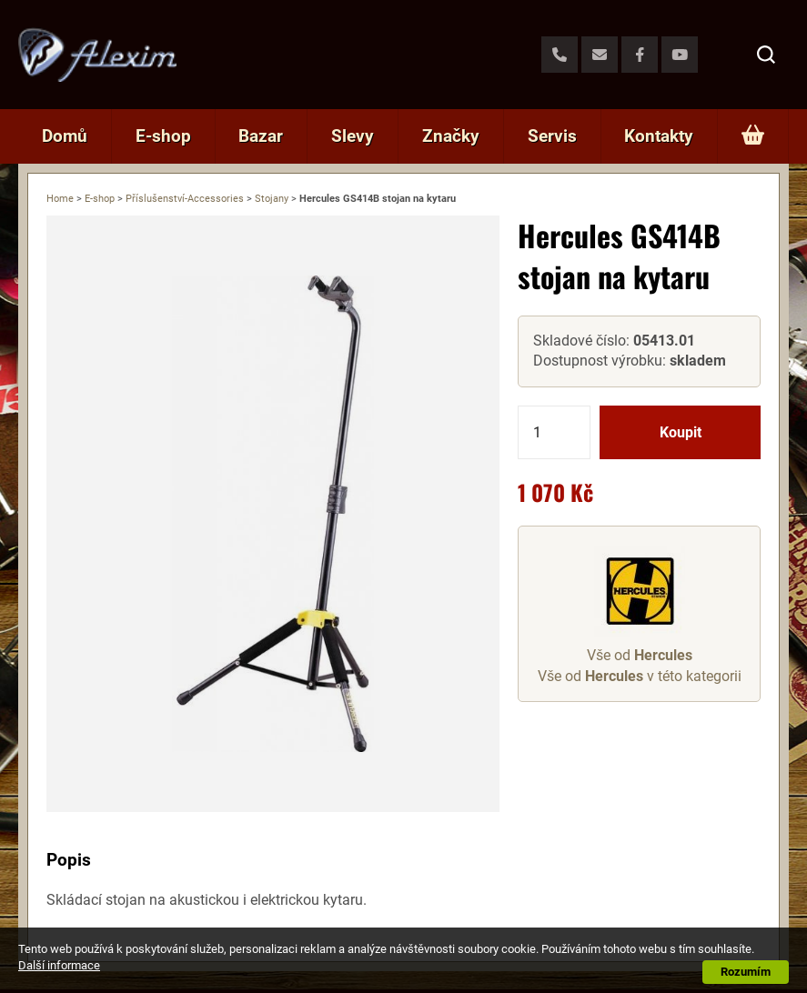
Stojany (271, 199)
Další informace (59, 965)
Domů (64, 135)
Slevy (352, 135)
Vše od (639, 655)
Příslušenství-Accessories (185, 199)
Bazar (260, 135)
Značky (450, 135)
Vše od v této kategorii (639, 676)
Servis (552, 135)
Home (60, 199)
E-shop (163, 135)
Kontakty (658, 135)
